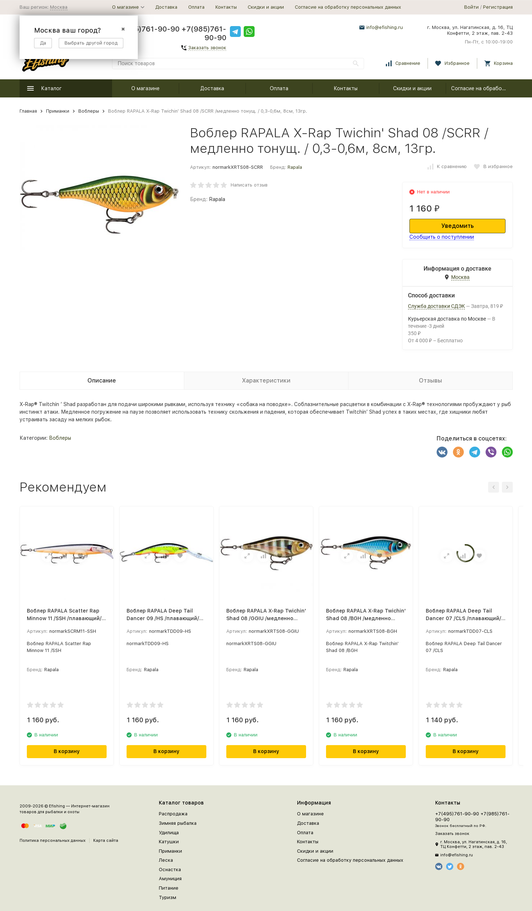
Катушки (169, 841)
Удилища (169, 832)
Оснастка (170, 869)
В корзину (67, 751)
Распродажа (173, 813)
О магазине (145, 88)
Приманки (57, 111)
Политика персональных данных (53, 840)
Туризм (167, 897)
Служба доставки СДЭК (436, 306)
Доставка (166, 7)
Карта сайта (105, 840)
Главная (28, 111)
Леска (166, 860)
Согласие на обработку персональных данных (348, 7)
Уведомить (457, 225)
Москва (58, 7)
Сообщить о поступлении (441, 237)
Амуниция (170, 878)
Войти (471, 7)
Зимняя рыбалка (178, 823)
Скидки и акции (266, 7)
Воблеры (88, 111)
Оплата (196, 7)
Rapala (295, 167)
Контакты (226, 7)
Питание (168, 888)
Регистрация (498, 7)
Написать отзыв (249, 185)
